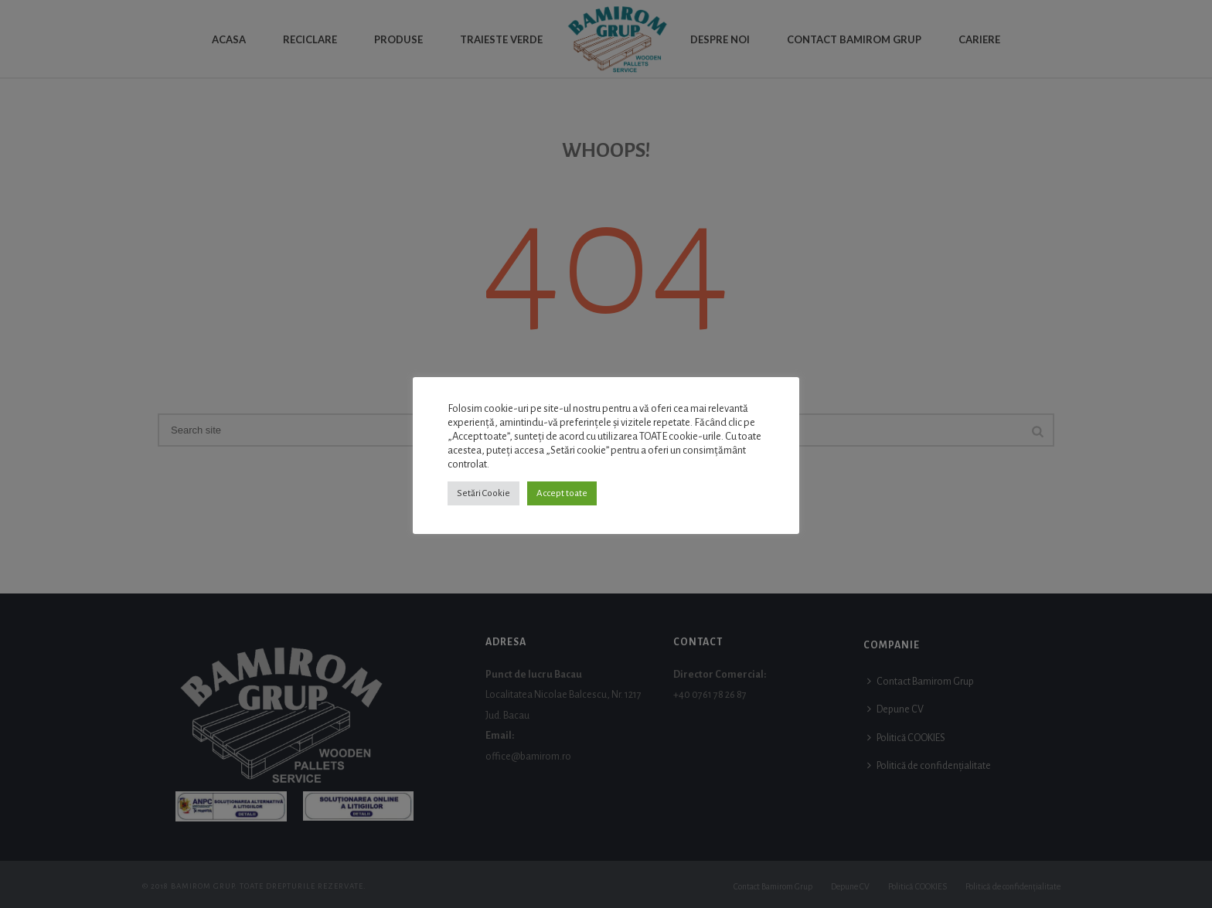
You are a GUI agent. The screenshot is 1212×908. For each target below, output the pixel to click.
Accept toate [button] (561, 493)
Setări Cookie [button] (483, 493)
